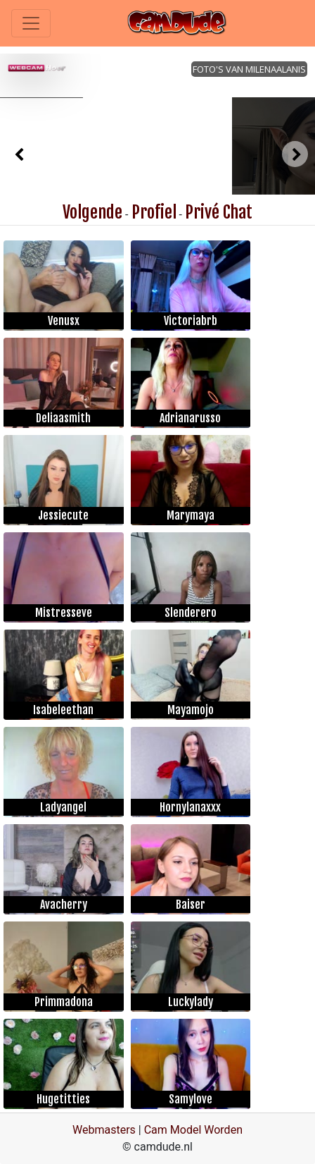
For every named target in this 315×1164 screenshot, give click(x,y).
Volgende (92, 212)
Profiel (153, 212)
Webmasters (104, 1130)
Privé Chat (218, 212)
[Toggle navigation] (31, 23)
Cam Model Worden (193, 1130)
